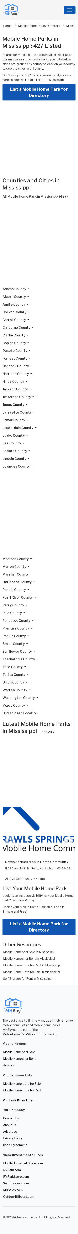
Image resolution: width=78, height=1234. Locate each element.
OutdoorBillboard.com (18, 1196)
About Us (9, 1125)
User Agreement (15, 1145)
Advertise (10, 1131)
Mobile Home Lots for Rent (22, 1090)
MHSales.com (13, 1190)
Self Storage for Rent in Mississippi (27, 978)
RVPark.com (12, 1170)
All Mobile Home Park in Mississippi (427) (35, 196)
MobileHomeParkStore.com (22, 1034)
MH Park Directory (17, 1100)
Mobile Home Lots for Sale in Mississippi (31, 972)
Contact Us (11, 1118)
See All (47, 732)
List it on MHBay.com (26, 900)
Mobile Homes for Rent (19, 1058)
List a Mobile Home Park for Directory (39, 92)
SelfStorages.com (16, 1183)
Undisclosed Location (20, 713)
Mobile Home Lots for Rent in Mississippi (32, 965)
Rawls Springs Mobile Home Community (36, 862)
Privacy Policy (12, 1138)
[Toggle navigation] (70, 10)
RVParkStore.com (16, 1176)
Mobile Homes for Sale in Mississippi (28, 952)
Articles (8, 1065)
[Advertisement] (39, 244)
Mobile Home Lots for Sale (22, 1083)
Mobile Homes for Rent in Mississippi (29, 958)
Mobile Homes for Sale (19, 1052)
